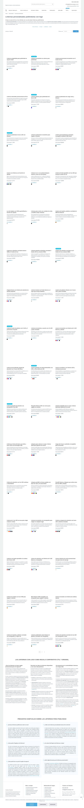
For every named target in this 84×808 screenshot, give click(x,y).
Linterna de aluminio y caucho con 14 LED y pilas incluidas (41, 329)
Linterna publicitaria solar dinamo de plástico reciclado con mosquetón (40, 635)
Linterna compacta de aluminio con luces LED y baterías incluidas (65, 521)
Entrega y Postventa (48, 791)
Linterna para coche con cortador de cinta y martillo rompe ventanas (41, 212)
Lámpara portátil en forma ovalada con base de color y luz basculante (41, 483)
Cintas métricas (35, 26)
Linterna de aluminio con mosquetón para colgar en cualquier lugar (41, 521)
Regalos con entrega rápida (30, 793)
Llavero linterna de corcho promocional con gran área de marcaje (65, 559)
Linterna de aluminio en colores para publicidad (40, 59)
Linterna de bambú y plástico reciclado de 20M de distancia (66, 212)
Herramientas (11, 13)
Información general (48, 787)
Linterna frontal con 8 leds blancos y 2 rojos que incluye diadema (40, 290)
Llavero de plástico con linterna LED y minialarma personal (65, 368)
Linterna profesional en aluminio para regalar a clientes (40, 135)
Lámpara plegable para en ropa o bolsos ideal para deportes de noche (65, 406)
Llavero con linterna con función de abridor (16, 173)
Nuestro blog (28, 794)
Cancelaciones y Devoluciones (50, 793)
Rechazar (52, 804)
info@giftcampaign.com (72, 4)
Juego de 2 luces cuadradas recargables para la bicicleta (65, 444)
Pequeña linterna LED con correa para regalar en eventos (40, 406)
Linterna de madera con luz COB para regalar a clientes (16, 597)
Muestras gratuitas (48, 796)
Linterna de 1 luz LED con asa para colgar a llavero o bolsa (17, 521)
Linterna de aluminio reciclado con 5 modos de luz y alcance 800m (64, 251)
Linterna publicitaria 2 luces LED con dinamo (16, 135)
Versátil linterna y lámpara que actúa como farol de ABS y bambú (66, 483)
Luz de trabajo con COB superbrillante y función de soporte (17, 212)
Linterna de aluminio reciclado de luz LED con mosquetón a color (66, 635)
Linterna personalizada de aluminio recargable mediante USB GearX (64, 135)
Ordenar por (61, 31)
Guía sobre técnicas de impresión (31, 787)
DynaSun (61, 703)
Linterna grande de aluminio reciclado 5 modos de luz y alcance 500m (41, 251)
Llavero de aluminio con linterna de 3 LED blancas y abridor (66, 329)
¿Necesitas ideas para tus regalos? (32, 790)
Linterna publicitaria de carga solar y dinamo (64, 97)
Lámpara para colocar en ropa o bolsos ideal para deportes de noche (41, 444)
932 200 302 (75, 2)
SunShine (73, 705)
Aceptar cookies (32, 804)
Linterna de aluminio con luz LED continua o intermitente (17, 483)
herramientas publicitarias (54, 763)
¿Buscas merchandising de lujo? (31, 791)
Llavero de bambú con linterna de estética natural (66, 597)
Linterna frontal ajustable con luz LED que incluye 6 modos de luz (66, 173)
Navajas (41, 26)
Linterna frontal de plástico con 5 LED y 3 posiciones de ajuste (17, 329)
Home (6, 13)
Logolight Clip (34, 689)
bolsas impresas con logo (34, 775)
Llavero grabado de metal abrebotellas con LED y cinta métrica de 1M (42, 368)
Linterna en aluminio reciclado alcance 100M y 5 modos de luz (16, 251)
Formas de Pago (47, 794)
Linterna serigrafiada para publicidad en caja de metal (17, 59)
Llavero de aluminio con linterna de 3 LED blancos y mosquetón (41, 559)
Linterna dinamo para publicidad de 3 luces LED (40, 97)
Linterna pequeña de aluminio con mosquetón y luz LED (15, 406)
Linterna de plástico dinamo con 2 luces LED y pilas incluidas (65, 290)
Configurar (43, 804)
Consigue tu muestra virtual (49, 790)
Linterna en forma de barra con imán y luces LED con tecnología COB (16, 444)
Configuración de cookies (49, 799)
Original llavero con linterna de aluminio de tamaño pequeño (18, 290)
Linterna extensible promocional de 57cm (17, 96)
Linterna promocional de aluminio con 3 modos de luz (65, 59)
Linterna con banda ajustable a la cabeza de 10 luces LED (17, 559)
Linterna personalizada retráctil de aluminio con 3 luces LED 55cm (15, 368)
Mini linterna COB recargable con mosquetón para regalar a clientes (39, 597)
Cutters (50, 26)
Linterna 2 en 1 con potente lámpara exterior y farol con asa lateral (40, 173)
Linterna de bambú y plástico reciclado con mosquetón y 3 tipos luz (16, 635)
